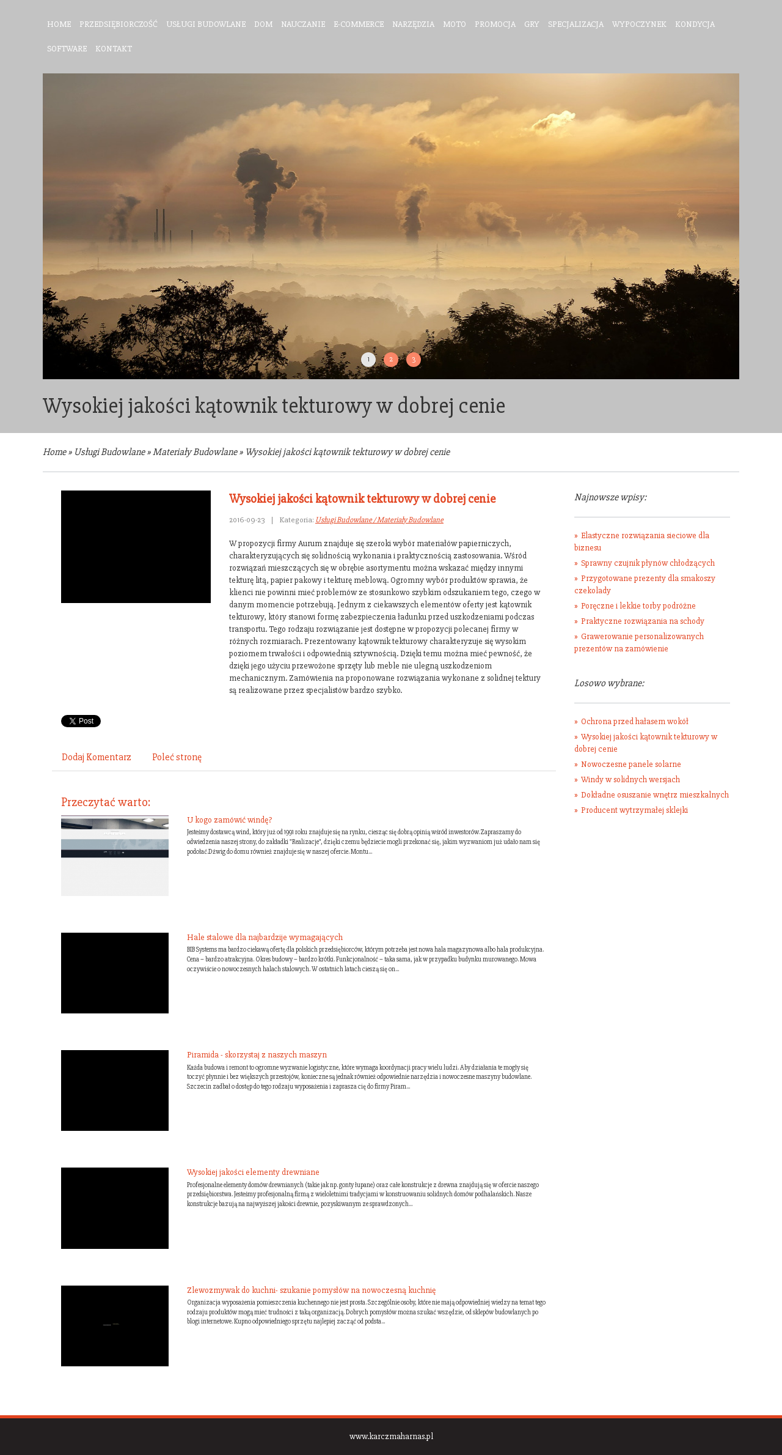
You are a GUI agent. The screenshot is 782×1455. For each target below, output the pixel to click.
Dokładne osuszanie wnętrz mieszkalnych (655, 795)
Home (54, 452)
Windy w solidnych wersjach (630, 779)
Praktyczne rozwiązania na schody (642, 621)
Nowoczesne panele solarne (631, 764)
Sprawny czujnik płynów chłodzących (648, 563)
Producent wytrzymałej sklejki (634, 810)
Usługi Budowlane (109, 452)
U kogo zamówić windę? (229, 820)
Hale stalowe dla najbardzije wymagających (265, 937)
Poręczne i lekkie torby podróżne (638, 606)
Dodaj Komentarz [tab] (96, 757)
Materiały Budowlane (195, 452)
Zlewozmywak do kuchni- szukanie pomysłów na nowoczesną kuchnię (311, 1290)
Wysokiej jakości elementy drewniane (253, 1172)
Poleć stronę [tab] (177, 757)
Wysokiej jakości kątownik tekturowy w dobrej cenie (347, 452)
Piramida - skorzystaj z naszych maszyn (257, 1055)
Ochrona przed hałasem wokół (635, 721)
